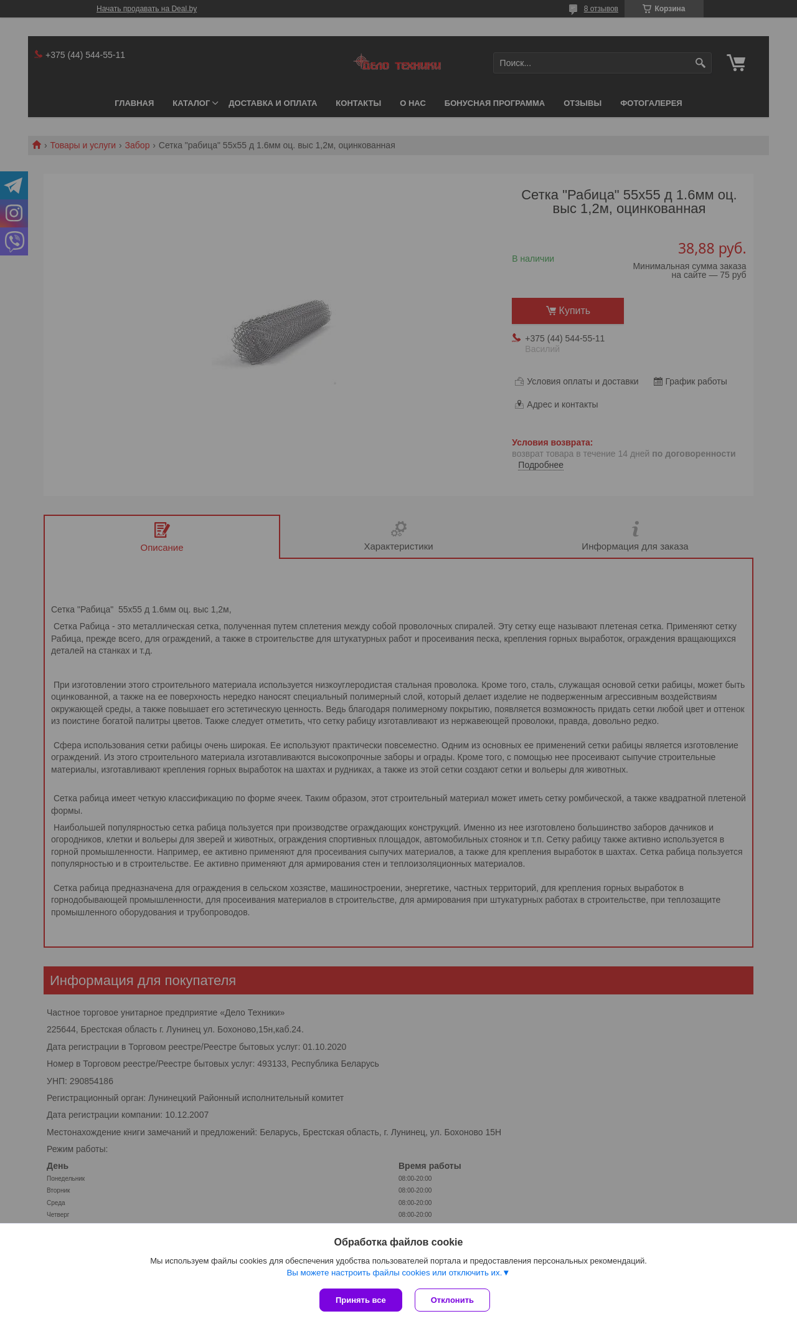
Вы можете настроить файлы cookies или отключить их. (394, 1272)
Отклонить (452, 1300)
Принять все (361, 1300)
